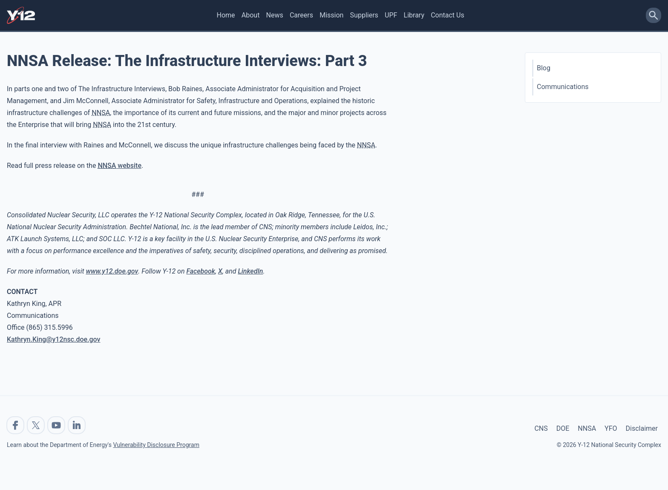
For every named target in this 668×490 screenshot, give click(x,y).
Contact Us (447, 15)
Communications (563, 87)
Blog (543, 68)
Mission (331, 15)
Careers (301, 15)
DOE (563, 428)
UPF (391, 15)
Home (226, 15)
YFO (611, 428)
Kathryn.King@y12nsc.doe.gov (54, 339)
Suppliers (364, 15)
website (119, 165)
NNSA (587, 428)
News (274, 15)
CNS (540, 428)
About (251, 15)
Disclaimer (642, 428)
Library (414, 15)
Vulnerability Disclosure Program (156, 444)
